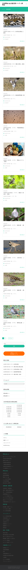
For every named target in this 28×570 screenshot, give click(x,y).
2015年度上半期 (8, 411)
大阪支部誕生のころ (7, 553)
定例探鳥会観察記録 (7, 462)
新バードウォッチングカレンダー (9, 456)
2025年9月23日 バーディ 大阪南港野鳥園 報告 (12, 371)
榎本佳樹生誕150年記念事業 (8, 534)
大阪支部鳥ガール (6, 518)
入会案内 (4, 557)
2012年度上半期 (8, 406)
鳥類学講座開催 (6, 475)
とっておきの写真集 (7, 479)
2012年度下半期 (19, 406)
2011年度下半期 (19, 405)
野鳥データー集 (6, 477)
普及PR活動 (5, 532)
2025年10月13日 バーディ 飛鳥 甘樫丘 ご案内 (13, 64)
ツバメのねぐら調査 (7, 508)
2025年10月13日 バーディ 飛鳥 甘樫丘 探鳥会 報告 (13, 366)
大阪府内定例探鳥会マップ (8, 466)
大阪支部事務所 (6, 549)
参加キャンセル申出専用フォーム (14, 353)
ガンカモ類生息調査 (7, 510)
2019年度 (19, 415)
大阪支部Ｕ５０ (6, 521)
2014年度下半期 (19, 410)
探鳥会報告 (5, 393)
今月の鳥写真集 (6, 481)
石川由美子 (7, 39)
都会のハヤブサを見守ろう (8, 499)
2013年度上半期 (8, 408)
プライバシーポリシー (7, 561)
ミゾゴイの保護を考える (7, 496)
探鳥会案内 (5, 29)
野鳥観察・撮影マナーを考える (9, 538)
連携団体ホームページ (7, 523)
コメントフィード (6, 442)
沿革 (4, 551)
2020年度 (8, 416)
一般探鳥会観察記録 (7, 464)
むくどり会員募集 (6, 559)
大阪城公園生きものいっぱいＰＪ (9, 501)
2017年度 (19, 413)
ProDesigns (17, 568)
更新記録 (4, 527)
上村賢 (6, 135)
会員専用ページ (6, 473)
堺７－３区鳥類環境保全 (7, 492)
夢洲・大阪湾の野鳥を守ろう (8, 490)
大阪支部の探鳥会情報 (7, 458)
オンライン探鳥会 (6, 540)
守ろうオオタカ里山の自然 (8, 497)
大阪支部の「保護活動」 (7, 488)
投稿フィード (6, 440)
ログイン (5, 437)
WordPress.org (6, 445)
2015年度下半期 (19, 411)
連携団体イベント (6, 525)
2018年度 (8, 415)
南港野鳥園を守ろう (7, 494)
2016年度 (8, 413)
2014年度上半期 (8, 410)
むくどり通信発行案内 (7, 516)
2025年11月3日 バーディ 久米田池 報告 (11, 364)
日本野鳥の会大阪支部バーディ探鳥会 (12, 4)
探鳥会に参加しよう (7, 460)
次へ (11, 338)
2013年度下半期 (19, 408)
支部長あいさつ (6, 547)
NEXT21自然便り (6, 519)
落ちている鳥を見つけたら (8, 536)
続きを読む (22, 41)
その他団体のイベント (7, 468)
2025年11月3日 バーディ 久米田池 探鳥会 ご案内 (12, 369)
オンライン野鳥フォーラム (8, 542)
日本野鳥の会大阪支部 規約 (8, 555)
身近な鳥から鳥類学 (7, 482)
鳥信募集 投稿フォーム (7, 506)
